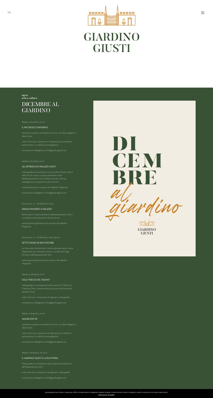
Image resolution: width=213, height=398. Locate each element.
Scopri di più (102, 395)
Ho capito (111, 395)
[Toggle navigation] (202, 12)
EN (9, 12)
